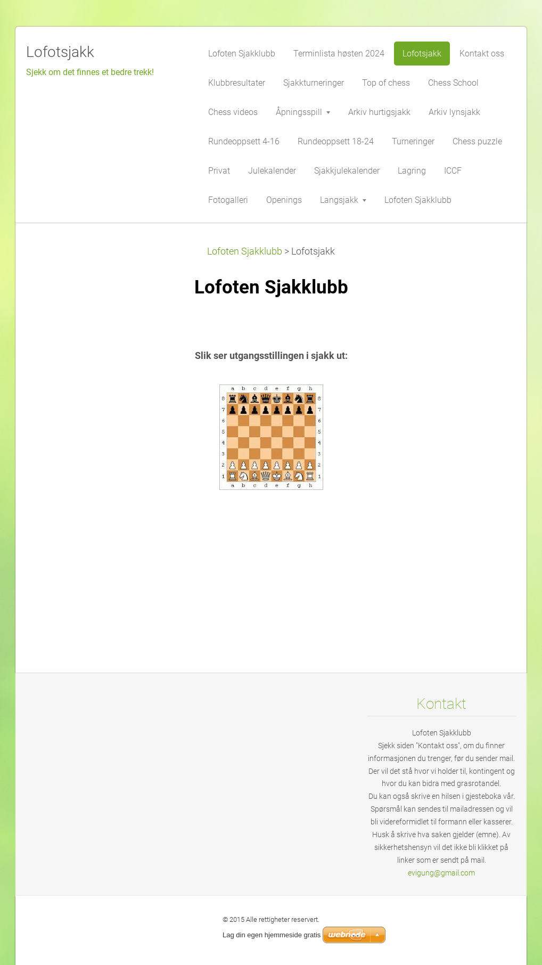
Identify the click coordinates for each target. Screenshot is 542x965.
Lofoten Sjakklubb (244, 251)
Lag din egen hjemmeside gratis (272, 935)
